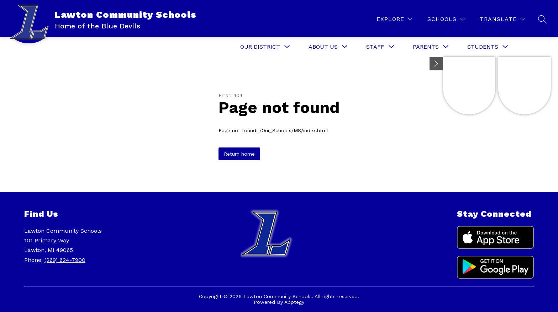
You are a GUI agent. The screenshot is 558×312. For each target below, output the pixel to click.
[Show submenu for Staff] (375, 47)
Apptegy (294, 302)
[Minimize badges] (436, 63)
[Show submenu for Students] (482, 47)
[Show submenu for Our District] (260, 47)
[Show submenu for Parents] (426, 47)
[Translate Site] (502, 19)
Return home (239, 154)
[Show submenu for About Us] (323, 47)
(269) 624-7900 (64, 260)
